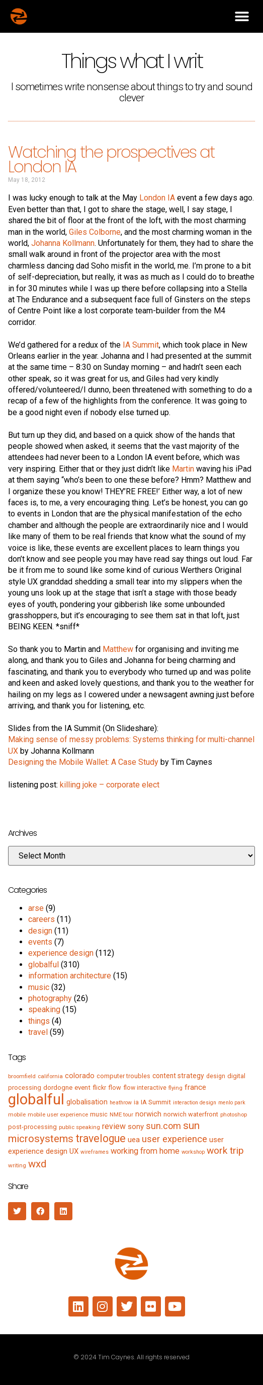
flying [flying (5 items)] (175, 1087)
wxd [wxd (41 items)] (37, 1164)
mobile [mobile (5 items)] (17, 1114)
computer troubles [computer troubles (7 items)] (123, 1076)
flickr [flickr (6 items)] (99, 1087)
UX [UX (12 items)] (73, 1151)
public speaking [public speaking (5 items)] (79, 1127)
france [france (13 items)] (195, 1087)
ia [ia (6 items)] (136, 1102)
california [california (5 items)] (50, 1076)
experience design (61, 953)
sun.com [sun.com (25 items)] (163, 1125)
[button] (241, 16)
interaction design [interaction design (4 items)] (194, 1102)
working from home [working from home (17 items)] (145, 1151)
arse (36, 908)
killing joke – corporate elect (109, 784)
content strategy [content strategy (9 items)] (178, 1076)
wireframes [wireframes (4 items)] (94, 1152)
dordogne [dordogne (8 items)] (57, 1087)
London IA (157, 198)
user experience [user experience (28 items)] (174, 1139)
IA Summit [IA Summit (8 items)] (156, 1102)
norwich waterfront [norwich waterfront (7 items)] (190, 1114)
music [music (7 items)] (99, 1114)
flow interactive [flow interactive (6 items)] (144, 1087)
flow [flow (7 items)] (114, 1087)
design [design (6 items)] (215, 1076)
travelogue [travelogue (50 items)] (100, 1138)
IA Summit (141, 345)
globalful (43, 964)
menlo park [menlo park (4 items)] (231, 1102)
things (39, 1021)
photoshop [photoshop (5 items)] (233, 1114)
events (40, 942)
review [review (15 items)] (114, 1126)
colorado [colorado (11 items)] (80, 1075)
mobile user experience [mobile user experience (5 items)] (58, 1114)
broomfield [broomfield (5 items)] (22, 1076)
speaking (44, 1009)
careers (41, 919)
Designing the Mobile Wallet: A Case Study (83, 762)
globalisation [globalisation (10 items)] (87, 1102)
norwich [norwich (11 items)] (148, 1113)
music (38, 987)
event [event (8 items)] (82, 1087)
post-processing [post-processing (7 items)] (32, 1127)
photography (50, 998)
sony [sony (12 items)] (136, 1126)
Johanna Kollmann (63, 243)
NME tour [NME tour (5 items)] (121, 1114)
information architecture (69, 975)
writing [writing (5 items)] (17, 1165)
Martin (183, 469)
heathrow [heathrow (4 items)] (121, 1102)
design (40, 931)
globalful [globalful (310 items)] (36, 1099)
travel (38, 1032)
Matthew (118, 649)
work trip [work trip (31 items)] (225, 1150)
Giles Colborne (95, 232)
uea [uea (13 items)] (134, 1139)
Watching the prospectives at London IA (111, 159)
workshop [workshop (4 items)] (193, 1152)
